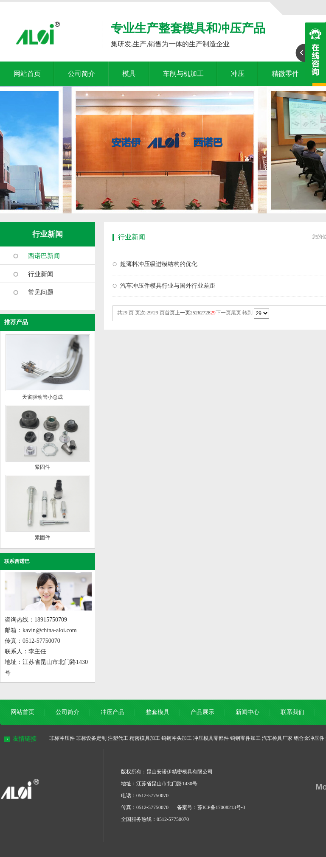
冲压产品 (112, 712)
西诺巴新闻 (44, 255)
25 (192, 313)
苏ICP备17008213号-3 (221, 807)
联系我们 (292, 712)
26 (197, 313)
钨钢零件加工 (245, 738)
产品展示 (202, 712)
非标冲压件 (62, 738)
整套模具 (157, 712)
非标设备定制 (91, 738)
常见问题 (40, 292)
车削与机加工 (183, 73)
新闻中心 (247, 712)
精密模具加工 (144, 738)
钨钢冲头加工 (176, 738)
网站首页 (27, 73)
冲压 (237, 73)
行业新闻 (47, 234)
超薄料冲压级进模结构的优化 (158, 264)
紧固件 (42, 467)
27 (202, 313)
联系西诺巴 (17, 561)
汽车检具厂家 (277, 738)
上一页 (182, 313)
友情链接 (25, 739)
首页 (170, 313)
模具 (129, 73)
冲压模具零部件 (211, 738)
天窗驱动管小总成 (42, 397)
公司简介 (81, 73)
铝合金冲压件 (309, 738)
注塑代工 (118, 738)
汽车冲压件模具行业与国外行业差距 (167, 286)
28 (208, 313)
